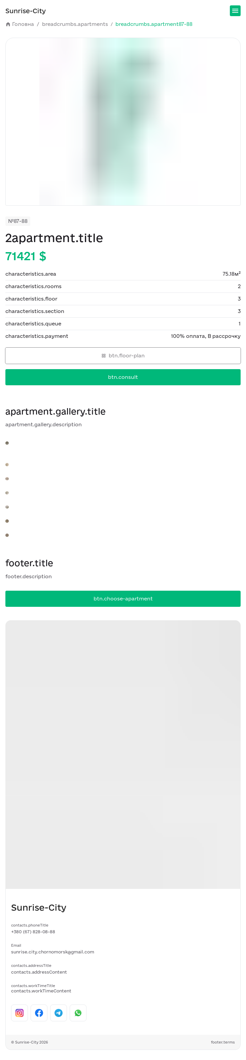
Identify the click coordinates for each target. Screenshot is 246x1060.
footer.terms (223, 1042)
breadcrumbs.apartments (78, 24)
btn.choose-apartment (123, 598)
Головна (23, 24)
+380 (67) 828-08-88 (33, 931)
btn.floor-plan (123, 355)
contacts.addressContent (39, 972)
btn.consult (123, 377)
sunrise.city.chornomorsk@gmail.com (52, 951)
